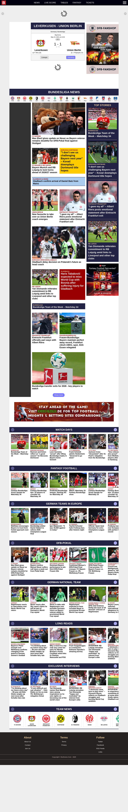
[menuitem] (17, 3)
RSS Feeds (100, 795)
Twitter (100, 789)
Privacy (64, 792)
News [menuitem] (37, 3)
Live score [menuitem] (50, 3)
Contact (27, 792)
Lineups (44, 89)
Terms (64, 789)
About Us (27, 789)
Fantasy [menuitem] (77, 3)
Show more (58, 442)
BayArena (58, 66)
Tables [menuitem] (64, 3)
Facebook (100, 792)
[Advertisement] (64, 37)
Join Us (27, 795)
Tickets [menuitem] (90, 3)
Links (100, 799)
